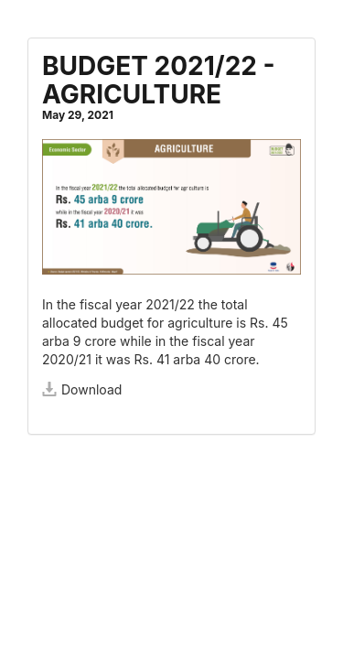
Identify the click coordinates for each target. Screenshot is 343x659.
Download (82, 389)
